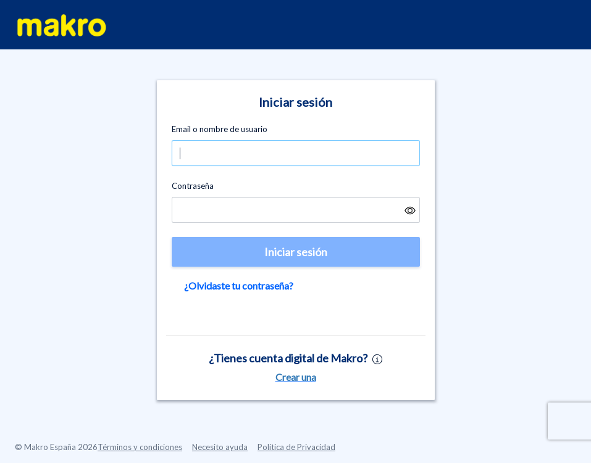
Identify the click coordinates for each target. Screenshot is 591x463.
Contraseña (193, 186)
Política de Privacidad (296, 447)
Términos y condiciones (140, 447)
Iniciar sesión (295, 252)
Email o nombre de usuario (219, 129)
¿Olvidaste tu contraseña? (238, 285)
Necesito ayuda (220, 447)
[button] (410, 210)
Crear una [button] (295, 377)
